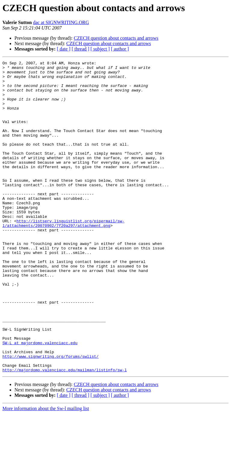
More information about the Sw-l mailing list (45, 470)
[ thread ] (80, 48)
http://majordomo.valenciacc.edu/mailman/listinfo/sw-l (64, 432)
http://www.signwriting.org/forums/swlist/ (50, 416)
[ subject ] (100, 48)
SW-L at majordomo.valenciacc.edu (40, 399)
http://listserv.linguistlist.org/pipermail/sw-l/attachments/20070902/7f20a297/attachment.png (63, 256)
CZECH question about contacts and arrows (116, 38)
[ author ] (120, 48)
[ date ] (63, 48)
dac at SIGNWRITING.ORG (61, 22)
